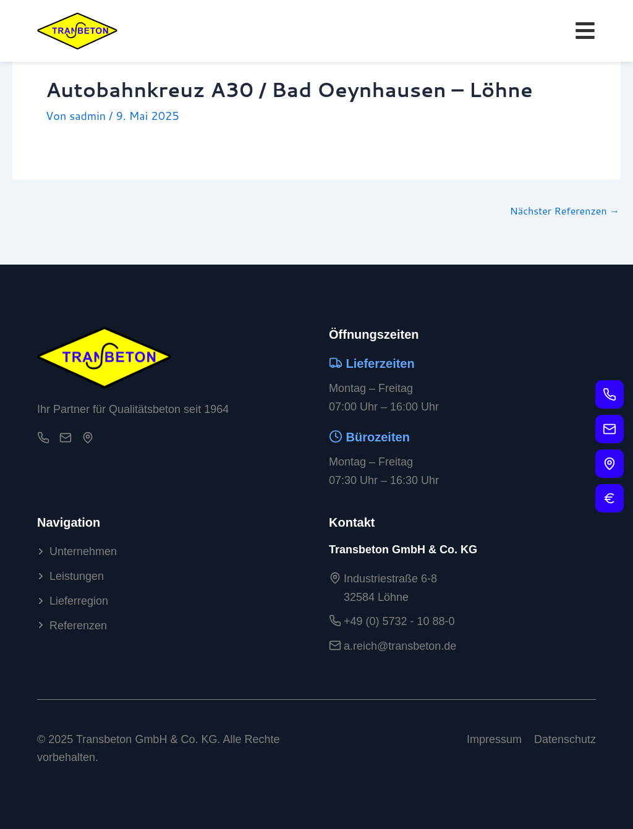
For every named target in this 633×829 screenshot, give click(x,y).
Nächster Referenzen (564, 211)
